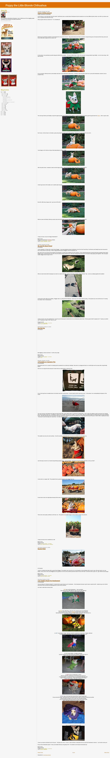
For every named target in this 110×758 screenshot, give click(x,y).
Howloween (45, 241)
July (4, 105)
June (4, 106)
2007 (3, 114)
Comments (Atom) (47, 755)
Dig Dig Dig (41, 328)
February (4, 110)
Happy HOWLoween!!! (45, 13)
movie (41, 357)
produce (49, 241)
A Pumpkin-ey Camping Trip (46, 362)
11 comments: (49, 748)
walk (46, 323)
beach (41, 544)
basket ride (42, 576)
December (5, 93)
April (4, 108)
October (4, 95)
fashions (41, 749)
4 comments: (49, 240)
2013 (3, 91)
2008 (3, 113)
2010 (3, 111)
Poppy (8, 12)
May (4, 107)
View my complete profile (6, 20)
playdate (44, 323)
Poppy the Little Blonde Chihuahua (25, 5)
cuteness (41, 241)
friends (41, 323)
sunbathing (51, 544)
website (73, 611)
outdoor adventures (46, 544)
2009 (3, 112)
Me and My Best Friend (45, 246)
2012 (3, 92)
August (4, 104)
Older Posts (106, 752)
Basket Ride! (42, 549)
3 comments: (49, 575)
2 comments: (49, 356)
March (4, 109)
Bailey (99, 115)
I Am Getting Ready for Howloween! (49, 581)
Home (73, 752)
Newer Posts (40, 752)
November (5, 94)
